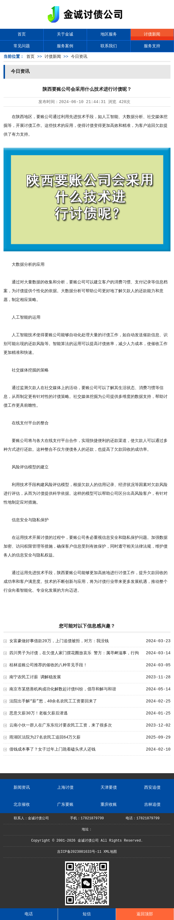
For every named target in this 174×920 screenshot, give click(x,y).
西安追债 (152, 787)
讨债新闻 (152, 34)
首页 (22, 34)
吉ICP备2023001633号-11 (79, 852)
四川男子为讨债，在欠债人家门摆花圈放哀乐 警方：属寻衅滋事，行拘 (74, 653)
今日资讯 (79, 56)
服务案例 (65, 46)
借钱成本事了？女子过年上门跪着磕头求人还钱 (52, 749)
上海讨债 (65, 787)
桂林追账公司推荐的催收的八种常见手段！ (48, 665)
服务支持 (152, 46)
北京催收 (21, 804)
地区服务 (108, 34)
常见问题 (21, 46)
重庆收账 (108, 804)
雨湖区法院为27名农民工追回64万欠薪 (45, 737)
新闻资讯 (21, 787)
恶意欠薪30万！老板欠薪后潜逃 (38, 713)
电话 (29, 914)
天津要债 (108, 787)
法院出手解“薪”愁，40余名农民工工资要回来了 (53, 701)
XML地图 (110, 852)
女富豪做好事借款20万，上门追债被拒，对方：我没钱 (59, 641)
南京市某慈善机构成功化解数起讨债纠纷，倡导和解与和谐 (62, 689)
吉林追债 (152, 804)
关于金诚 (65, 34)
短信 (87, 914)
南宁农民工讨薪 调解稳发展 (35, 677)
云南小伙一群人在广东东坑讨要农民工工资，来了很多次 (60, 725)
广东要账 (65, 804)
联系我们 (108, 46)
